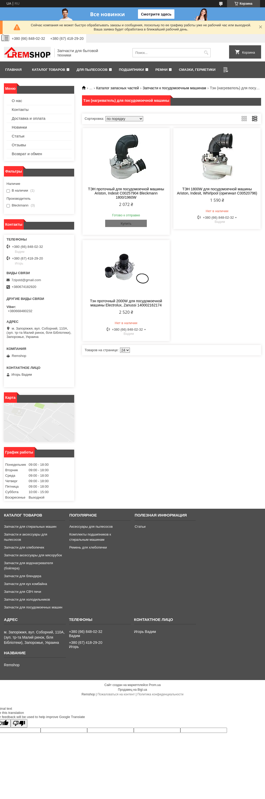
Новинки (19, 127)
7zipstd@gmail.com (26, 280)
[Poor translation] (19, 723)
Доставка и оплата (28, 118)
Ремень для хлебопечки (88, 547)
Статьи (18, 136)
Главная (13, 70)
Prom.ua (155, 685)
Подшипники (131, 70)
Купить (126, 223)
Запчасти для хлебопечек (24, 547)
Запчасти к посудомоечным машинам (174, 88)
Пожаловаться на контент (116, 694)
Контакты (20, 109)
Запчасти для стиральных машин (30, 527)
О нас (17, 100)
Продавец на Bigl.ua (132, 689)
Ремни (161, 70)
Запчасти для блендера (22, 576)
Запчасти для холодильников (27, 599)
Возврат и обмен (27, 154)
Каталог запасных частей (117, 88)
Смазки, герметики (197, 70)
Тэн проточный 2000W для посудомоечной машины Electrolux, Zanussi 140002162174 (126, 303)
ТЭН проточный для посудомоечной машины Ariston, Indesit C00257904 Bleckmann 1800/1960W (126, 193)
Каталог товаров (48, 70)
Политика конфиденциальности (160, 694)
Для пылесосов (92, 70)
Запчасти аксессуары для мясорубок (33, 555)
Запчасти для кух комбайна (25, 584)
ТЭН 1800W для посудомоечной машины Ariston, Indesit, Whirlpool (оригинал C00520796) (217, 191)
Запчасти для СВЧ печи (22, 592)
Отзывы (19, 145)
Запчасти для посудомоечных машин (33, 607)
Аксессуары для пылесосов (91, 527)
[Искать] (206, 52)
